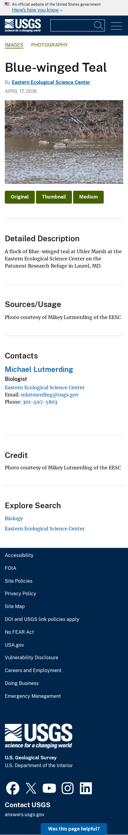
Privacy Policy (20, 593)
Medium (88, 197)
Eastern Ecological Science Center (51, 82)
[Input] (77, 25)
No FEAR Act (19, 632)
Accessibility (19, 555)
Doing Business (22, 683)
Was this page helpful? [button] (74, 829)
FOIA (10, 568)
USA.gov (14, 645)
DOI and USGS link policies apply (42, 619)
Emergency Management (33, 696)
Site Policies (18, 581)
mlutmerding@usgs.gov (50, 395)
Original (20, 197)
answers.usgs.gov (24, 814)
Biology (14, 518)
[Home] (23, 30)
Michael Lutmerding (39, 369)
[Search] (99, 25)
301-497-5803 (40, 402)
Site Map (15, 606)
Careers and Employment (33, 670)
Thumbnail (54, 197)
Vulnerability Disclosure (31, 657)
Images (14, 45)
